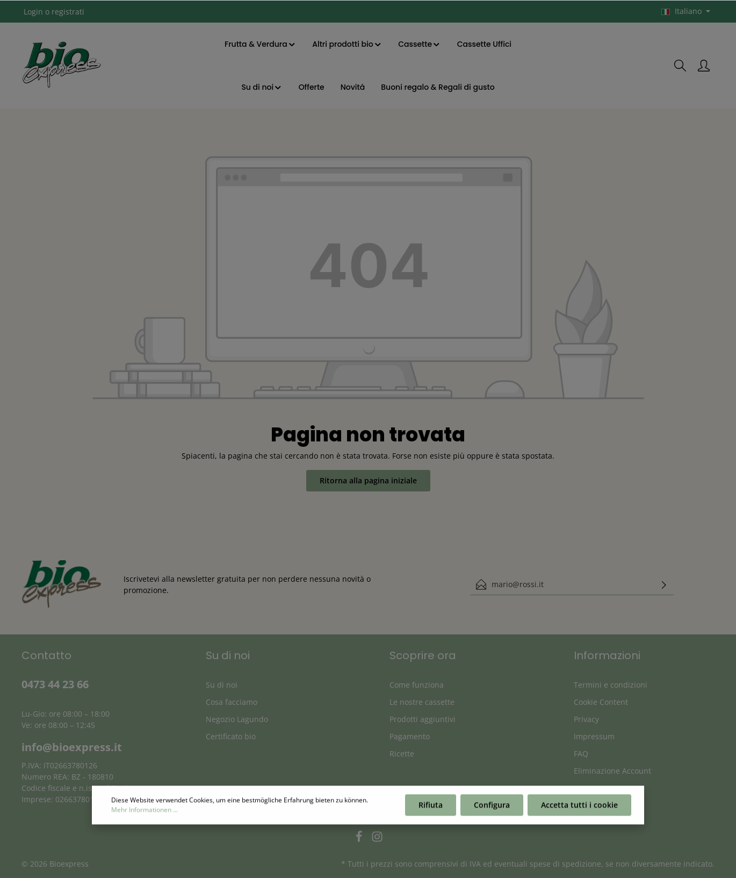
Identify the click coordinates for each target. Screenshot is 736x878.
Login (33, 11)
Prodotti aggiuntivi (422, 719)
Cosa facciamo (231, 702)
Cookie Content (601, 702)
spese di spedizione (565, 864)
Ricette (401, 753)
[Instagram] (377, 839)
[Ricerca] (680, 65)
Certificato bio (231, 736)
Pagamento (409, 736)
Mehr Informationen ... (144, 813)
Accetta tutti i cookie (579, 808)
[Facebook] (360, 839)
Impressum (594, 736)
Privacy (586, 719)
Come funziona (416, 685)
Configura (492, 808)
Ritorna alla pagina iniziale (368, 480)
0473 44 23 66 (55, 684)
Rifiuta (430, 808)
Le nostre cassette (421, 702)
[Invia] (664, 584)
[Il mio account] (704, 65)
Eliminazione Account (612, 771)
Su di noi (221, 685)
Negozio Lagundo (237, 719)
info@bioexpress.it (71, 747)
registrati (68, 11)
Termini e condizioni (610, 685)
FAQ (581, 753)
